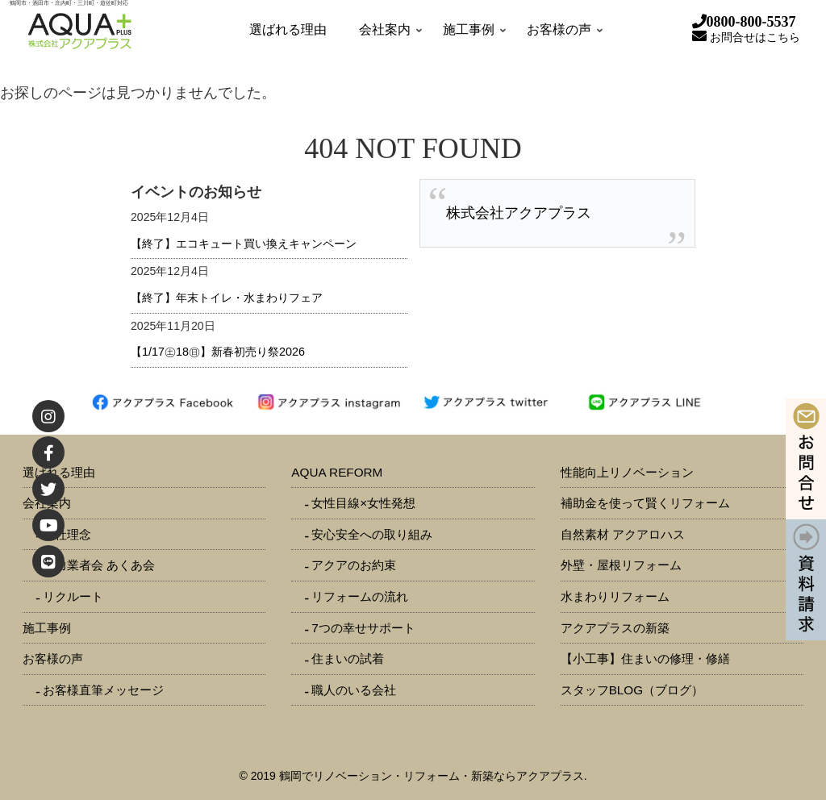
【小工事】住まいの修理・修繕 (645, 658)
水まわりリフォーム (615, 596)
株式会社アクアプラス (518, 213)
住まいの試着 (347, 658)
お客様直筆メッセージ (103, 690)
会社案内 (47, 503)
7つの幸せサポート (363, 628)
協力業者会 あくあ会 (99, 565)
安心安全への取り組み (371, 534)
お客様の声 (53, 658)
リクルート (73, 596)
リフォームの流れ (359, 596)
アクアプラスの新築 (615, 628)
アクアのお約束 (353, 565)
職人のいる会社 (353, 690)
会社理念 (67, 534)
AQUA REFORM (336, 472)
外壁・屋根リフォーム (621, 565)
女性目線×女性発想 (363, 503)
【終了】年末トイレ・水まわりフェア (227, 297)
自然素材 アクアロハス (623, 534)
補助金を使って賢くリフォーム (645, 503)
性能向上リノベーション (627, 472)
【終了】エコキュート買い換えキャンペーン (244, 243)
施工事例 (47, 628)
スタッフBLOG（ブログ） (632, 690)
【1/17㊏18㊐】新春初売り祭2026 (218, 351)
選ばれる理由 (59, 472)
